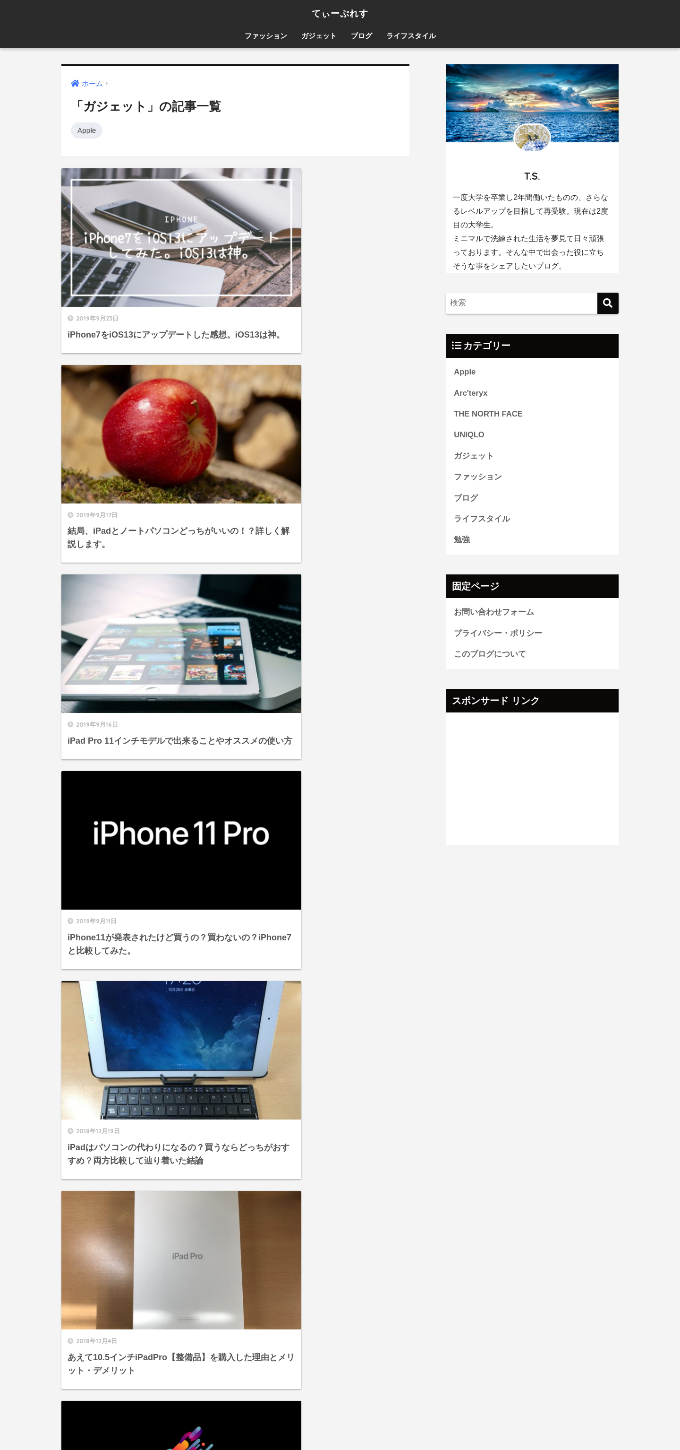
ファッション (266, 36)
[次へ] (301, 1083)
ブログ (361, 36)
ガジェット (319, 36)
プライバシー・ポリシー (498, 634)
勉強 (462, 541)
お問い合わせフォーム (494, 613)
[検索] (608, 303)
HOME (340, 1412)
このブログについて (490, 655)
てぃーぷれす (340, 12)
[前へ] (192, 1083)
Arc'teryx (471, 393)
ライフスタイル (411, 36)
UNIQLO (469, 435)
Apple (86, 130)
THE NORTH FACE (488, 414)
